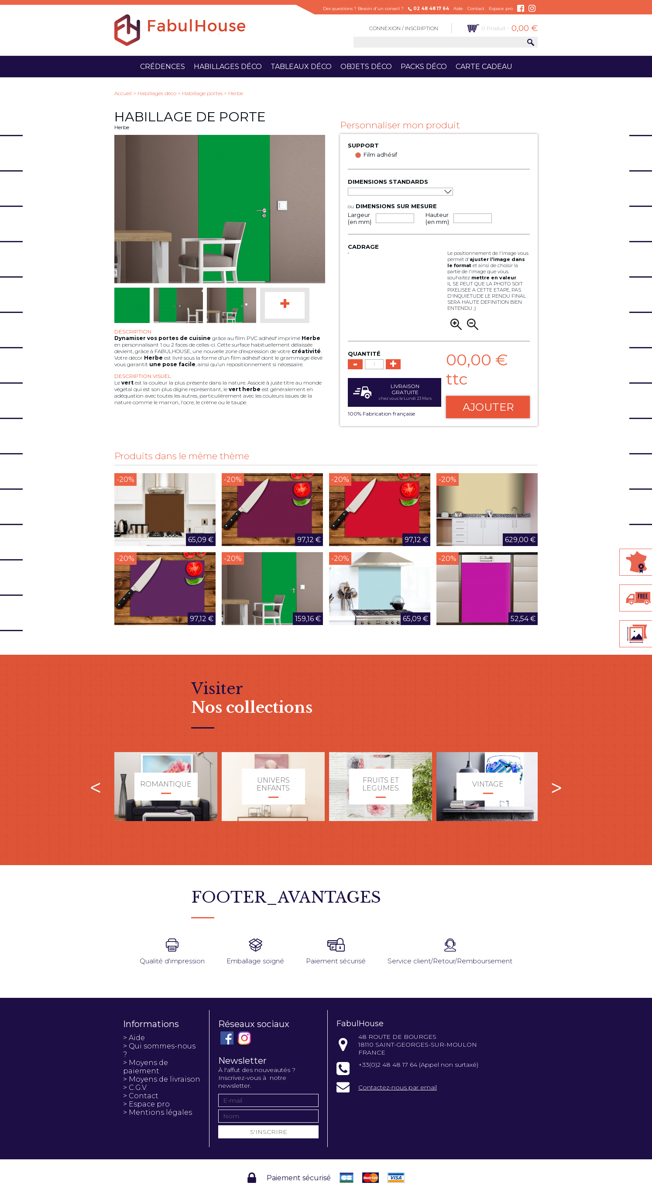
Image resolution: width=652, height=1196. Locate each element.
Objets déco (366, 66)
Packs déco (424, 66)
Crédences (162, 66)
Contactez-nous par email (397, 1087)
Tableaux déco (301, 66)
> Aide (134, 1038)
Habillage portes (202, 93)
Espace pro (501, 8)
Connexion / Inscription (403, 28)
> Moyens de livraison (161, 1079)
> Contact (140, 1096)
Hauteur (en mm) (437, 218)
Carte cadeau (484, 66)
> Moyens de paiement (145, 1067)
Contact (475, 8)
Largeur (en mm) (359, 218)
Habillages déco (228, 66)
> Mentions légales (157, 1112)
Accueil (123, 93)
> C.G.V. (135, 1087)
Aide (458, 8)
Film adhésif (380, 154)
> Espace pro (146, 1104)
